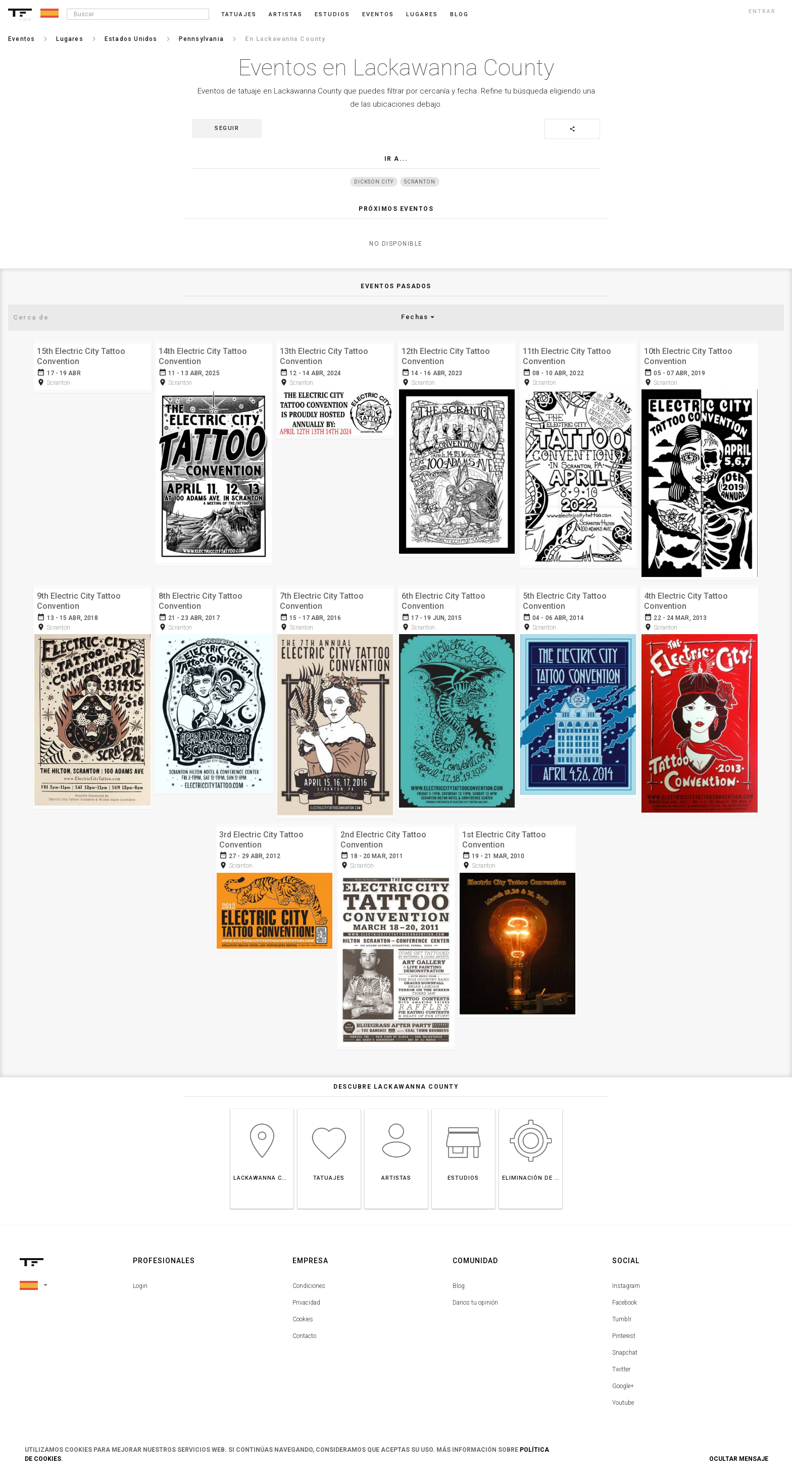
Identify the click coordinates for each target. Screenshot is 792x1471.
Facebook (624, 1298)
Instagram (626, 1281)
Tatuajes (239, 14)
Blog (459, 1281)
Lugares (422, 14)
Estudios (332, 14)
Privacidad (306, 1298)
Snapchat (624, 1348)
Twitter (621, 1364)
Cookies (302, 1314)
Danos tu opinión (475, 1298)
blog (459, 14)
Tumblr (621, 1314)
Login (140, 1281)
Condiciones (308, 1281)
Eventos (378, 14)
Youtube (623, 1398)
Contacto (304, 1331)
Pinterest (623, 1331)
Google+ (623, 1381)
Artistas (286, 14)
